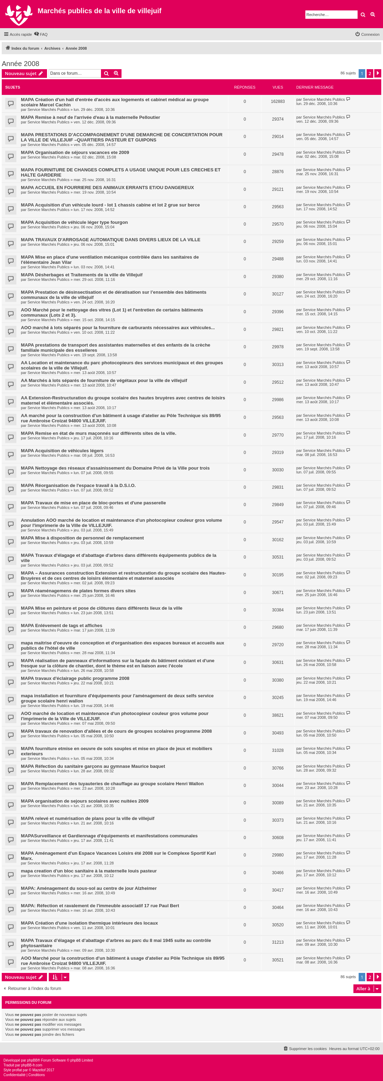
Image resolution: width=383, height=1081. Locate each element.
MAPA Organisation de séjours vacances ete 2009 (75, 152)
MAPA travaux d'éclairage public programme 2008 (75, 678)
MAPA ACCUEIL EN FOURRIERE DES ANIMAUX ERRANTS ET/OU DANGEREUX (107, 187)
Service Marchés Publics (48, 109)
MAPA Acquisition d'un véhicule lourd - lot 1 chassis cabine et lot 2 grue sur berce (110, 205)
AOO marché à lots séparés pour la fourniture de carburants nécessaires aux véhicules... (118, 327)
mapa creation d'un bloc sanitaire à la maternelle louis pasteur (89, 870)
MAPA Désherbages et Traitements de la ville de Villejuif (81, 274)
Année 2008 (20, 63)
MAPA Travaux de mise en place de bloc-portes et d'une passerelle (93, 502)
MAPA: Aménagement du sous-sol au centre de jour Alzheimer (89, 888)
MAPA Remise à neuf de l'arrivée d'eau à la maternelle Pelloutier (90, 117)
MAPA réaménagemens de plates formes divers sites (78, 590)
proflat (17, 1070)
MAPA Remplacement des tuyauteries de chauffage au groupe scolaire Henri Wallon (112, 783)
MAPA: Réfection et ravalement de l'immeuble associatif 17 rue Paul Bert (100, 905)
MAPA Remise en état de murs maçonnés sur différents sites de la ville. (98, 433)
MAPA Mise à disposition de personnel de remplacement (82, 537)
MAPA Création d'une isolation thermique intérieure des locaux (89, 923)
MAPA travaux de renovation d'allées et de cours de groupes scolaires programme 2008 (116, 731)
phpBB (32, 1060)
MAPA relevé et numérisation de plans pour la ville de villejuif (87, 818)
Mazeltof (39, 1070)
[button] (377, 73)
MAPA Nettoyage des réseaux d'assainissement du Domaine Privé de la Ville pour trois (115, 468)
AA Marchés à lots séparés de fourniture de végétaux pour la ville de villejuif (104, 380)
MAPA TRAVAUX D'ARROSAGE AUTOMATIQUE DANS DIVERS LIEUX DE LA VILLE (111, 239)
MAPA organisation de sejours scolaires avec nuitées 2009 (84, 801)
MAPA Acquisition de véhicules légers (62, 450)
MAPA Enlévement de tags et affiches (61, 625)
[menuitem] (41, 34)
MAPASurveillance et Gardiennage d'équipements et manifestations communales (109, 835)
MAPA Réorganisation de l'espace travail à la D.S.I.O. (78, 485)
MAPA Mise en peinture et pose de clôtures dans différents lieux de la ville (101, 608)
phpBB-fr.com (31, 1065)
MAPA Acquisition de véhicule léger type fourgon (74, 222)
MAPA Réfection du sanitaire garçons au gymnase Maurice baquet (93, 766)
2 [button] (370, 73)
